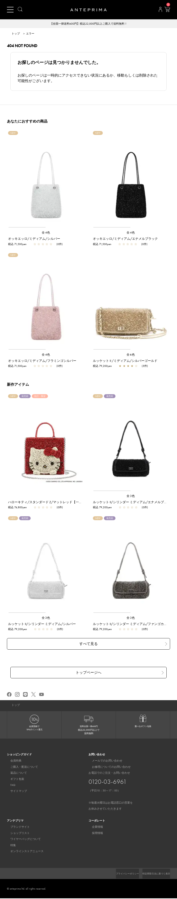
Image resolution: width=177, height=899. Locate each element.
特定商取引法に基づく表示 (153, 874)
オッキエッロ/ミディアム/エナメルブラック (125, 239)
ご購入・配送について (21, 767)
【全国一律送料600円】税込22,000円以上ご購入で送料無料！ (88, 24)
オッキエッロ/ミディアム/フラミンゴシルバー (42, 361)
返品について (15, 773)
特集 (9, 846)
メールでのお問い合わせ (103, 761)
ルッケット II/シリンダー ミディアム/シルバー (42, 624)
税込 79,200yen (102, 366)
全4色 (46, 233)
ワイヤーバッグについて (22, 840)
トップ (16, 34)
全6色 (131, 355)
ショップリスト (16, 834)
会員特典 (12, 761)
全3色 (131, 496)
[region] (46, 179)
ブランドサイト (16, 827)
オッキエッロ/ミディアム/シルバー (34, 239)
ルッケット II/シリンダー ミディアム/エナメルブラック (133, 502)
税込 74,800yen (17, 508)
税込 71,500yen (17, 244)
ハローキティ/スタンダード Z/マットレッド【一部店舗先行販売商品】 (59, 502)
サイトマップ (15, 791)
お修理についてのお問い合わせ (107, 767)
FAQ (9, 786)
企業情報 (94, 827)
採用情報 (94, 834)
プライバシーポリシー (119, 874)
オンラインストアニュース (23, 852)
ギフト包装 (14, 780)
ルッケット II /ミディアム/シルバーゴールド (125, 361)
